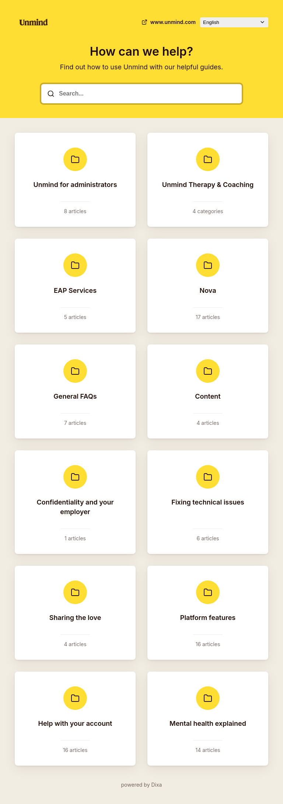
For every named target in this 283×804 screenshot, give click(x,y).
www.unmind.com (168, 22)
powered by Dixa (141, 785)
